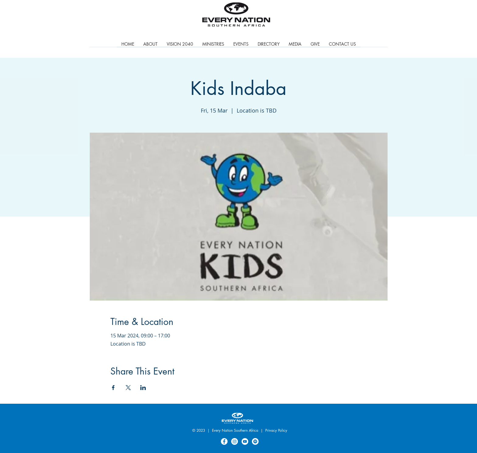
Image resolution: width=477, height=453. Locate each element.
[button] (213, 46)
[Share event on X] (128, 387)
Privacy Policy (276, 430)
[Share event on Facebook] (113, 387)
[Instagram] (234, 441)
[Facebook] (224, 441)
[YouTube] (245, 441)
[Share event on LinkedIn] (143, 387)
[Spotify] (255, 441)
